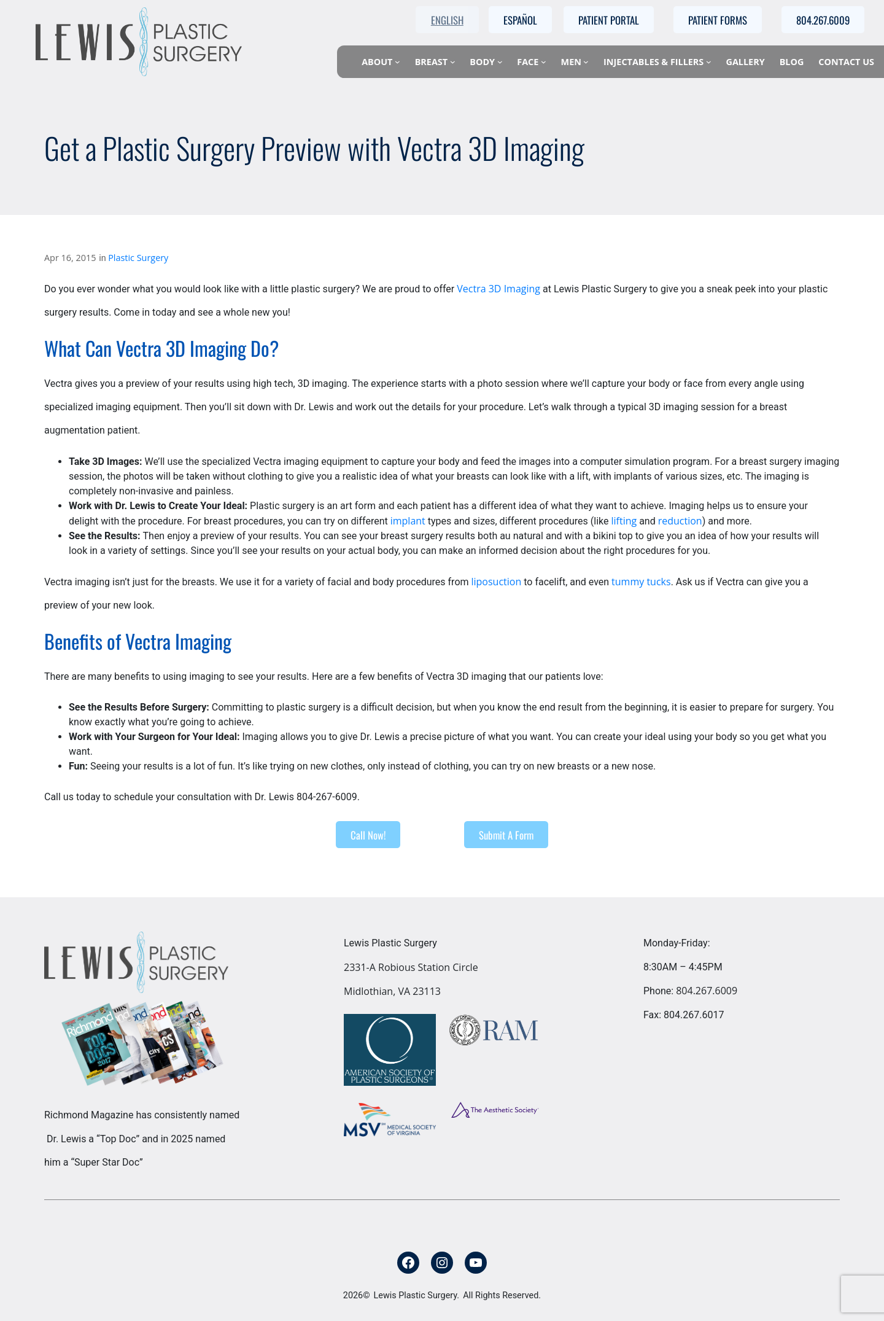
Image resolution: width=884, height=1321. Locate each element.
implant (407, 521)
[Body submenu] (500, 61)
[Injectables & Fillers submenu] (708, 61)
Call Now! (368, 835)
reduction (680, 521)
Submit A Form (506, 835)
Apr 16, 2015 (70, 257)
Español (520, 20)
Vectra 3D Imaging (498, 288)
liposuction (496, 581)
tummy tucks (641, 581)
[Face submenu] (543, 61)
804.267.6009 (706, 990)
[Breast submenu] (453, 61)
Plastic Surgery (138, 257)
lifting (624, 521)
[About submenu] (397, 61)
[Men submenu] (586, 61)
